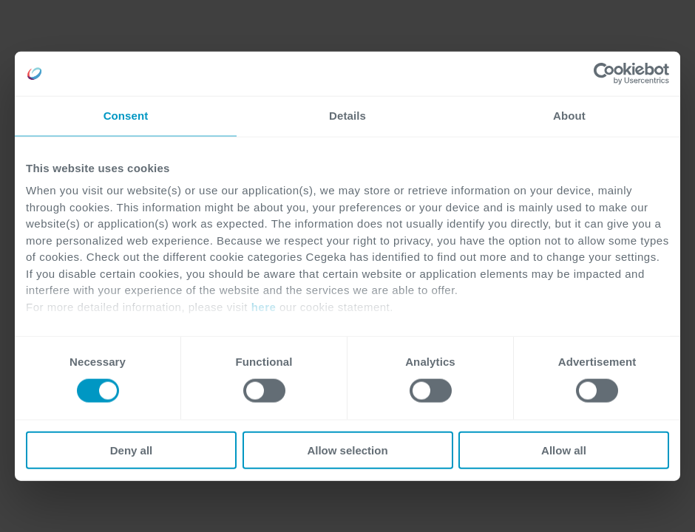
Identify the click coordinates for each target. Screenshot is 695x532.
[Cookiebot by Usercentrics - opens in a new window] (604, 74)
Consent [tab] (126, 115)
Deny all (131, 449)
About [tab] (569, 115)
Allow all (563, 449)
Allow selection (347, 449)
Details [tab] (347, 115)
